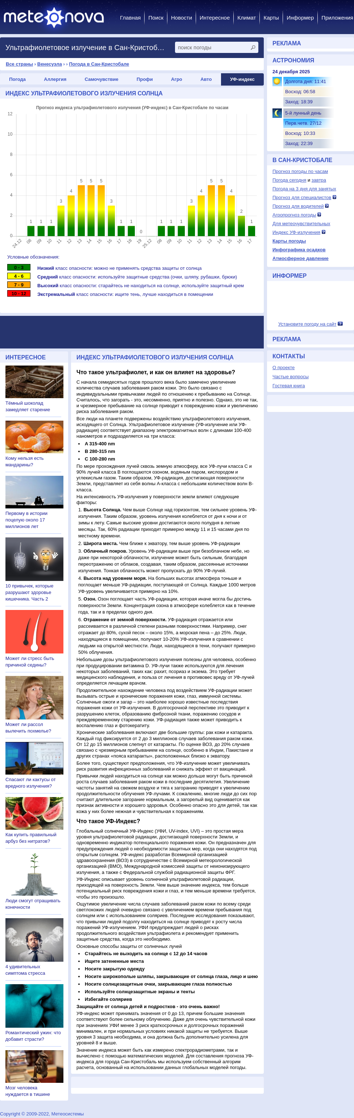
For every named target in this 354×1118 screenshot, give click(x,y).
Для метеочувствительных (301, 223)
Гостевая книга (288, 385)
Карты (271, 18)
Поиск (155, 18)
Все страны (19, 64)
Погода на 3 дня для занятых (304, 188)
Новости (181, 18)
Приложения (337, 18)
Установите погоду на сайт (307, 324)
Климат (246, 18)
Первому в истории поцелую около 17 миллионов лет (26, 520)
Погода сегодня (289, 180)
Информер (300, 18)
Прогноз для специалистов (301, 197)
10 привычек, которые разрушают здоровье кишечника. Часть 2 (29, 592)
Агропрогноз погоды (294, 215)
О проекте (283, 367)
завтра (319, 180)
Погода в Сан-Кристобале (99, 64)
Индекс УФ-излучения (296, 232)
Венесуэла (49, 64)
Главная (130, 18)
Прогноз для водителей (298, 206)
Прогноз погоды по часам (300, 171)
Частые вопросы (290, 376)
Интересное (215, 18)
